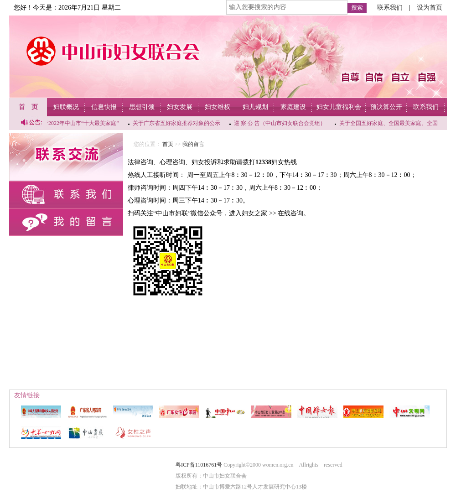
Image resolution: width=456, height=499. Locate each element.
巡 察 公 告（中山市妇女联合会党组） (280, 123)
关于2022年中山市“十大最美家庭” (78, 123)
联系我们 (390, 7)
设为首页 (429, 7)
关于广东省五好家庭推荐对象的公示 (177, 123)
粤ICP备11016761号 (199, 465)
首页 (167, 144)
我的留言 (193, 144)
